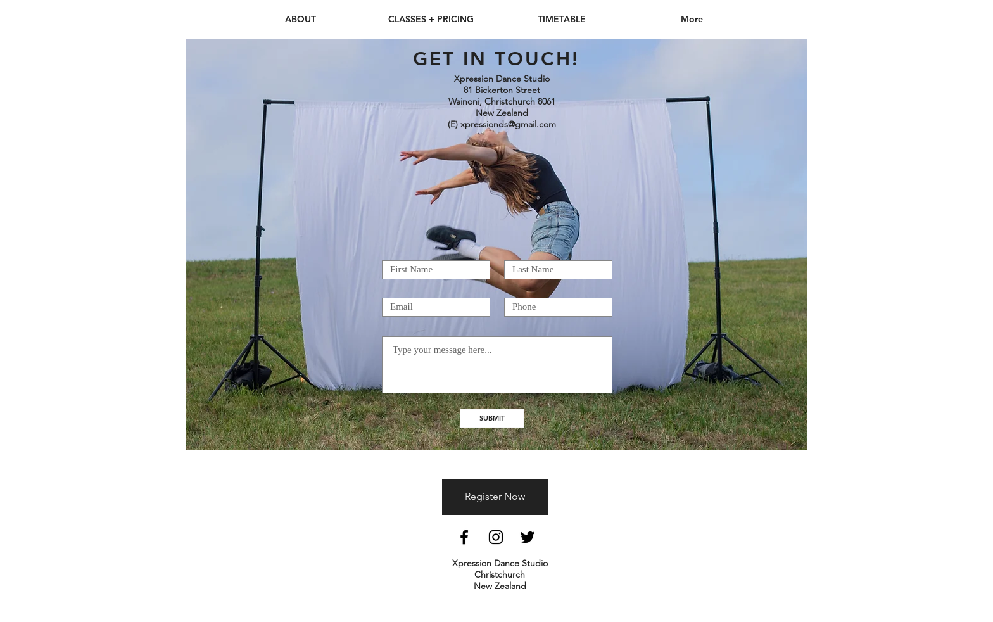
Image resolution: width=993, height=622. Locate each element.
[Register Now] (495, 497)
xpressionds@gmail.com (508, 124)
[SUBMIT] (492, 418)
